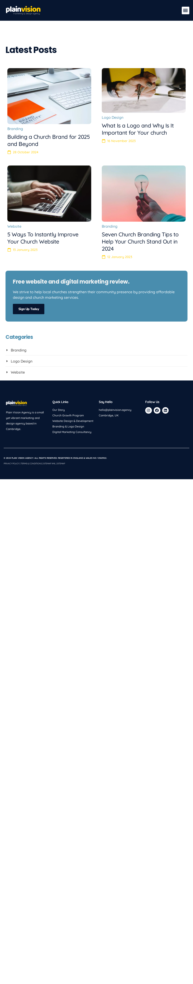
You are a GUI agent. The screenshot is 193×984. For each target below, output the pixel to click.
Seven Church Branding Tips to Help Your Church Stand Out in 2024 (140, 241)
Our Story (58, 410)
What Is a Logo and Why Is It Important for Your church (138, 129)
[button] (185, 10)
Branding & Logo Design (68, 426)
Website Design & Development (72, 421)
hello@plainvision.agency (115, 410)
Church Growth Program (68, 415)
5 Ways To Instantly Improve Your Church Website (43, 238)
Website (14, 226)
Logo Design (112, 117)
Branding (15, 128)
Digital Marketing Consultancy (71, 432)
